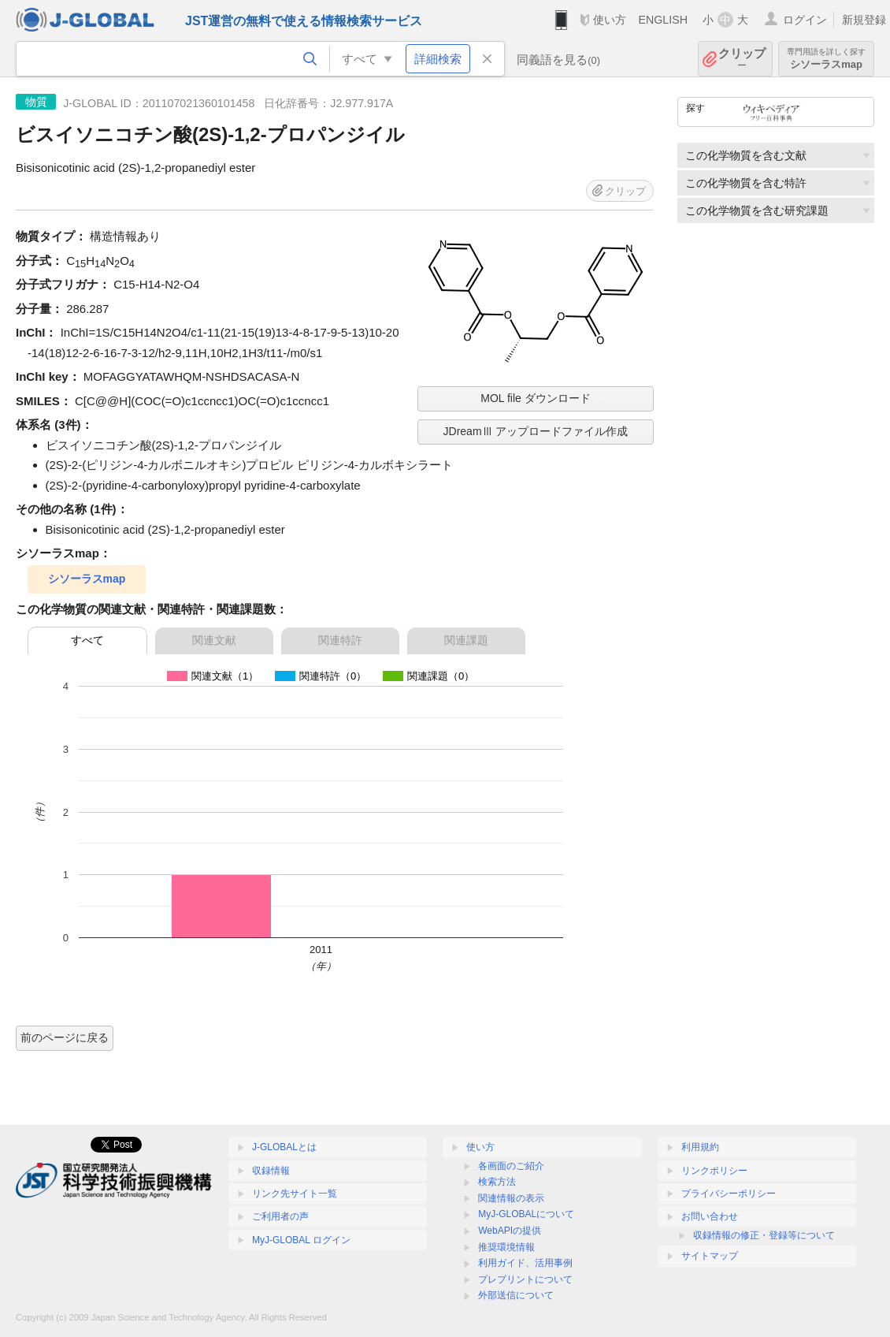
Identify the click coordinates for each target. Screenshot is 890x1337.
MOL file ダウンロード (535, 398)
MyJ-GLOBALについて (526, 1214)
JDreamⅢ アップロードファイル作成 (536, 431)
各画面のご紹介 (511, 1165)
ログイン (805, 19)
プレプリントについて (525, 1279)
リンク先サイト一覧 (294, 1193)
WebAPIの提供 (509, 1230)
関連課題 (466, 640)
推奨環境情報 (506, 1247)
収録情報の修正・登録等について (764, 1235)
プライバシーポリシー (728, 1193)
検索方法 (497, 1181)
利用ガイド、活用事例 (525, 1262)
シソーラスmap (826, 58)
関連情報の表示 (511, 1198)
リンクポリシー (714, 1170)
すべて (87, 640)
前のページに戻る (64, 1037)
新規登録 (864, 19)
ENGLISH (663, 19)
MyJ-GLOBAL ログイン (301, 1240)
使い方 (609, 19)
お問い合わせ (709, 1216)
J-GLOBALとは (284, 1147)
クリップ (742, 59)
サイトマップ (709, 1255)
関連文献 (214, 640)
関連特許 (340, 640)
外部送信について (516, 1295)
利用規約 (700, 1147)
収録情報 (271, 1170)
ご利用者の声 (280, 1216)
